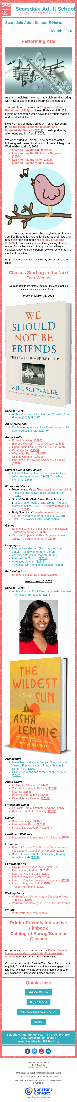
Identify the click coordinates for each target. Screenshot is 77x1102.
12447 (61, 808)
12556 (35, 450)
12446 (16, 496)
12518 (44, 558)
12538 (17, 463)
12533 (49, 149)
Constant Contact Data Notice (46, 1077)
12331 (63, 528)
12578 (46, 594)
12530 (24, 110)
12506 (16, 551)
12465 (45, 476)
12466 (29, 479)
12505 (64, 837)
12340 (44, 430)
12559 (41, 453)
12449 (16, 515)
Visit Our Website (38, 992)
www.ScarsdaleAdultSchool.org (38, 1041)
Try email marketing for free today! (38, 1097)
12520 (60, 564)
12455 (37, 821)
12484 (37, 440)
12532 (47, 159)
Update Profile (23, 1077)
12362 (31, 768)
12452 (56, 519)
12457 (47, 827)
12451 (37, 505)
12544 (43, 794)
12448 (60, 515)
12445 (37, 492)
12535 (48, 162)
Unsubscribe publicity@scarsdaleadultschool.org (38, 1073)
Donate (38, 1022)
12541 (26, 509)
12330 (41, 532)
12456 (41, 824)
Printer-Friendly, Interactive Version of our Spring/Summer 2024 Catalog (36, 953)
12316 (60, 850)
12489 (67, 903)
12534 (17, 156)
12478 (43, 785)
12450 (51, 502)
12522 (52, 555)
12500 (28, 899)
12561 (16, 538)
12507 (36, 857)
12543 (28, 791)
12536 (59, 443)
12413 (44, 913)
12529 (10, 243)
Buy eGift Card (38, 1002)
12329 (52, 538)
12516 (40, 561)
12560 (60, 447)
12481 (17, 775)
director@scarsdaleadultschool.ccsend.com (42, 1080)
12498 (51, 551)
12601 (38, 456)
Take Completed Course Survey (38, 1012)
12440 (35, 417)
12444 (67, 489)
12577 (51, 811)
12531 (40, 130)
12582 (46, 798)
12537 (53, 788)
